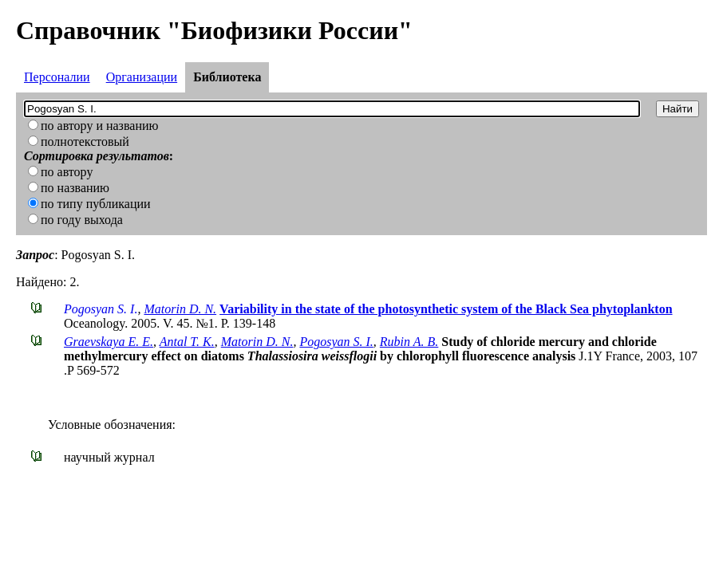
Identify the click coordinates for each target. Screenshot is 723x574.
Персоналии (57, 77)
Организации (141, 77)
